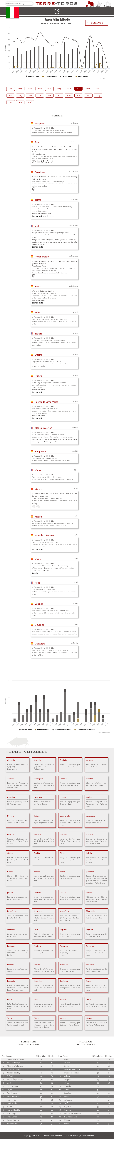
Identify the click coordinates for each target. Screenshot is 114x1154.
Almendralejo (42, 256)
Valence (39, 603)
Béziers (38, 333)
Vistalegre (40, 643)
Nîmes (38, 470)
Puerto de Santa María (46, 401)
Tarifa (38, 199)
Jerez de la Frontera (45, 535)
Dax (37, 225)
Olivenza (39, 624)
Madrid (38, 489)
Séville (38, 559)
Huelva (38, 375)
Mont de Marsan (43, 427)
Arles (37, 582)
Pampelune (40, 451)
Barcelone (40, 172)
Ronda (38, 286)
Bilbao (38, 312)
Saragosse (39, 123)
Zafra (37, 142)
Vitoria (38, 354)
